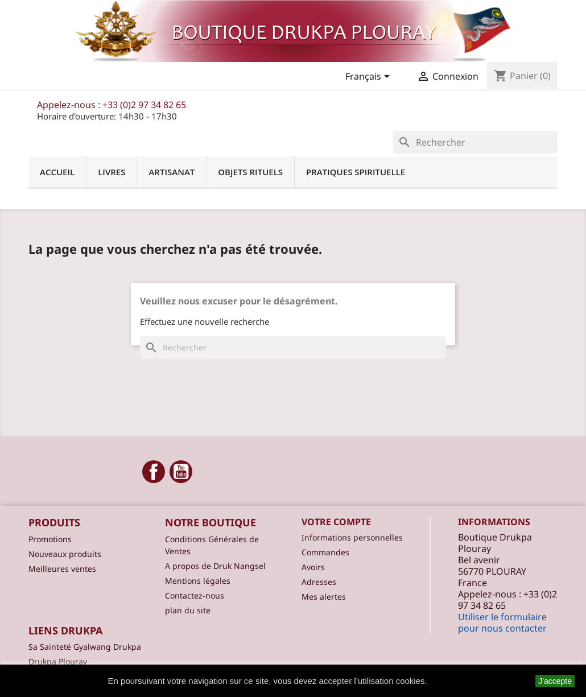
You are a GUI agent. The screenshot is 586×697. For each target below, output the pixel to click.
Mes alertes (324, 596)
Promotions (50, 539)
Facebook (153, 471)
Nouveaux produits (64, 553)
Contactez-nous (194, 595)
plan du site (188, 610)
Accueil (57, 172)
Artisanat (171, 172)
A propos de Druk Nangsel (215, 565)
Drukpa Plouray (57, 661)
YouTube (181, 471)
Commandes (325, 552)
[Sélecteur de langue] (369, 77)
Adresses (319, 581)
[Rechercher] (475, 142)
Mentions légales (197, 580)
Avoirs (313, 567)
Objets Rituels (250, 172)
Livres (111, 172)
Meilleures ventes (62, 568)
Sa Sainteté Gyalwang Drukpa (84, 646)
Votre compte (336, 521)
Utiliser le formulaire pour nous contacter (502, 622)
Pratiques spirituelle (355, 172)
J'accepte (555, 681)
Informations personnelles (352, 537)
